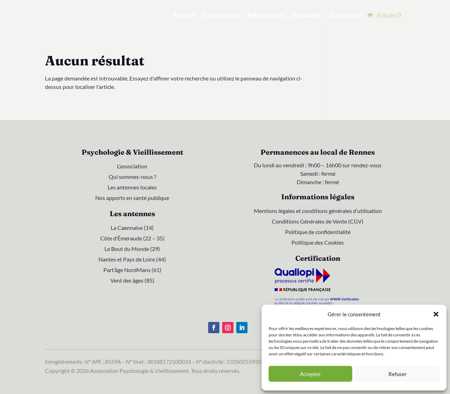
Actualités (306, 15)
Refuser (397, 374)
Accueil (184, 15)
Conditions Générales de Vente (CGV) (318, 222)
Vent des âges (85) (132, 281)
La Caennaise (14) (132, 228)
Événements (220, 15)
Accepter (310, 374)
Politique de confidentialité (318, 232)
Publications (265, 15)
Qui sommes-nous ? (132, 177)
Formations (346, 15)
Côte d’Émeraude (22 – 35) (132, 238)
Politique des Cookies (317, 243)
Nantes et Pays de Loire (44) (132, 260)
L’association (132, 166)
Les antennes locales (132, 187)
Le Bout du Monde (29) (132, 249)
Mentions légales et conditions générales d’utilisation (318, 211)
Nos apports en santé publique (132, 198)
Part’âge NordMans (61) (132, 270)
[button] (435, 314)
